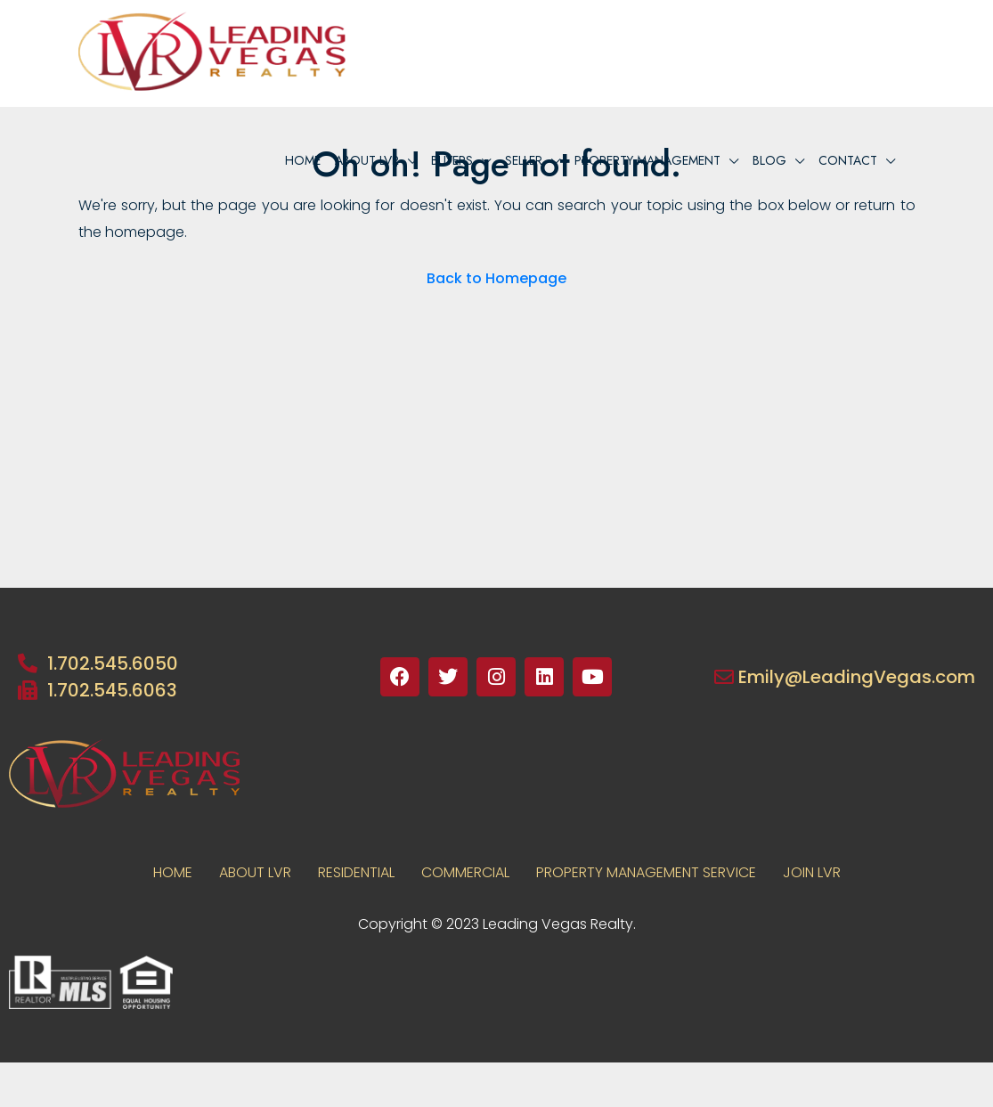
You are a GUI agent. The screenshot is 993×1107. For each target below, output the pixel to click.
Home (303, 160)
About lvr (367, 160)
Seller (523, 160)
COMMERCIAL (465, 872)
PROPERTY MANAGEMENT (647, 160)
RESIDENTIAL (356, 872)
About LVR (255, 872)
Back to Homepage (496, 278)
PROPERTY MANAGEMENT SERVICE (646, 872)
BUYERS (452, 160)
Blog (769, 160)
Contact (847, 160)
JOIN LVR (812, 872)
